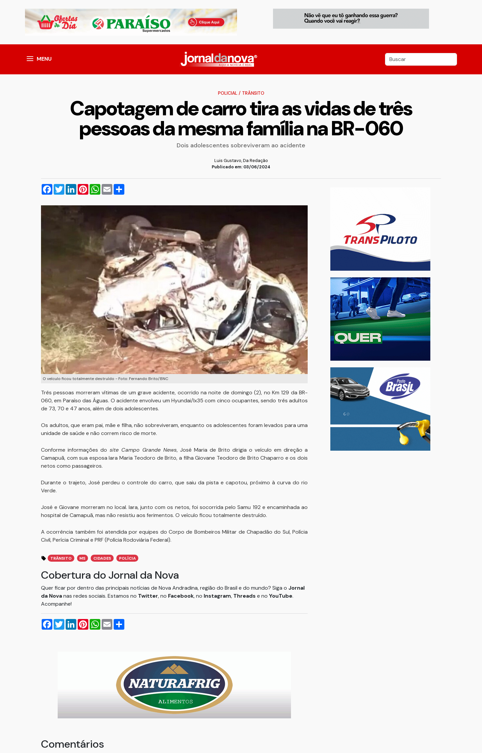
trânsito (61, 558)
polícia (127, 558)
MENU (44, 58)
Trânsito (253, 93)
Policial (227, 93)
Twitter (148, 595)
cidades (102, 558)
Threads (245, 595)
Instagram (217, 595)
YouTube (280, 595)
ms (82, 558)
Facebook (181, 595)
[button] (30, 59)
